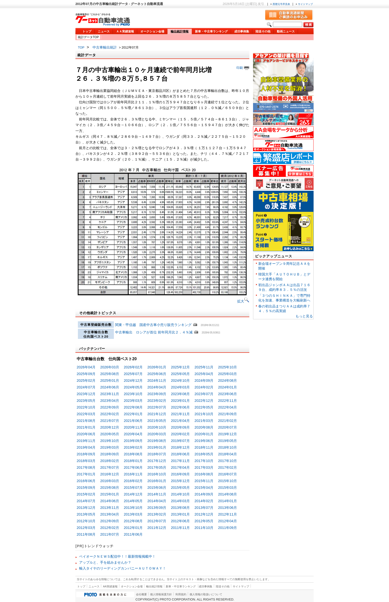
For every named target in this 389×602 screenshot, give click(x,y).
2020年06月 (86, 434)
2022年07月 (156, 407)
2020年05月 (109, 434)
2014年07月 (86, 501)
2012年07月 (156, 521)
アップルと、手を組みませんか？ (105, 562)
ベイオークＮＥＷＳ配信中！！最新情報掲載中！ (117, 556)
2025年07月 (133, 374)
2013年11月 (109, 508)
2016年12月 (109, 474)
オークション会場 (152, 31)
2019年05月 (227, 441)
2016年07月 (227, 474)
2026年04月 (86, 367)
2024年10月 (180, 381)
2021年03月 (203, 421)
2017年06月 (133, 467)
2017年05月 (156, 467)
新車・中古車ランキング (211, 31)
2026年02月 (133, 367)
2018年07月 (156, 454)
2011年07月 (109, 534)
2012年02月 (109, 528)
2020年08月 (203, 427)
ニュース (104, 31)
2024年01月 (227, 387)
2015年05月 (180, 488)
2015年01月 (109, 494)
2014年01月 (227, 501)
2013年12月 (86, 508)
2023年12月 (86, 394)
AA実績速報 (110, 586)
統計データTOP (88, 37)
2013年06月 (227, 508)
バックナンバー (92, 349)
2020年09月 (180, 427)
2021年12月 (156, 414)
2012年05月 (203, 521)
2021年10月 (203, 414)
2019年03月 (109, 447)
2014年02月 (203, 501)
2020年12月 (109, 427)
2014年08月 (227, 494)
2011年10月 (203, 528)
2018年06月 (180, 454)
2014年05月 (133, 501)
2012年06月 (180, 521)
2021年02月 (227, 421)
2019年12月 (227, 434)
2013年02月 (156, 514)
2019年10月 (109, 441)
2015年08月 (109, 488)
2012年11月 (227, 514)
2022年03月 (86, 414)
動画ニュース (286, 31)
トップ (86, 31)
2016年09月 (180, 474)
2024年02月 (203, 387)
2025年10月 (227, 367)
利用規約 (180, 594)
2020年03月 (156, 434)
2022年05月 (203, 407)
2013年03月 (133, 514)
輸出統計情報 (180, 31)
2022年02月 (109, 414)
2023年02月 (156, 401)
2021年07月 (109, 421)
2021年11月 (180, 414)
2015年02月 (86, 494)
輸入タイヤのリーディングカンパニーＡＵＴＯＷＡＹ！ (122, 568)
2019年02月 (133, 447)
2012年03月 (86, 528)
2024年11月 (156, 381)
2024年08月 (227, 381)
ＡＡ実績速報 (125, 31)
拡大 (243, 301)
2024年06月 (109, 387)
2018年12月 (180, 447)
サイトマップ (304, 4)
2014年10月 (180, 494)
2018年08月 (133, 454)
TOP (81, 47)
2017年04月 (180, 467)
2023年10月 (133, 394)
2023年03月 (133, 401)
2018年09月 (86, 454)
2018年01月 (133, 461)
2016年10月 (156, 474)
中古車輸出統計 (105, 47)
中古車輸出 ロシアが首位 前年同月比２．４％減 (154, 332)
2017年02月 (227, 467)
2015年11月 (203, 481)
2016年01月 (156, 481)
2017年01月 (86, 474)
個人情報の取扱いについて (206, 594)
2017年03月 (203, 467)
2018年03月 (86, 461)
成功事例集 (241, 31)
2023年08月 (180, 394)
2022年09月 (109, 407)
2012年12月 (203, 514)
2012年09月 (109, 521)
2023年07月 (203, 394)
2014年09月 (203, 494)
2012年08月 (133, 521)
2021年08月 (86, 421)
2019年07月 (180, 441)
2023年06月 (227, 394)
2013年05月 (86, 514)
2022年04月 (227, 407)
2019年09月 (133, 441)
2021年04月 (180, 421)
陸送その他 (263, 31)
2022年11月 (227, 401)
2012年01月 (133, 528)
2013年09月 (156, 508)
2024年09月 (203, 381)
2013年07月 (203, 508)
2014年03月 (180, 501)
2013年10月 (133, 508)
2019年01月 (156, 447)
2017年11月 (180, 461)
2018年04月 (227, 454)
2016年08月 (203, 474)
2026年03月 (109, 367)
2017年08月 (86, 467)
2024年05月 (133, 387)
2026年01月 (156, 367)
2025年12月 (180, 367)
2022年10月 (86, 407)
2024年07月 (86, 387)
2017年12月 (156, 461)
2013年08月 (180, 508)
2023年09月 (156, 394)
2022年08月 (133, 407)
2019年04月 (86, 447)
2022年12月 (203, 401)
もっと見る (304, 316)
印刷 (242, 68)
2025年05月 (180, 374)
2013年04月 (109, 514)
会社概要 (141, 594)
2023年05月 (86, 401)
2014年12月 (133, 494)
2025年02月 (86, 381)
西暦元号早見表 (280, 4)
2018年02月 (109, 461)
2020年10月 (156, 427)
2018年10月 (227, 447)
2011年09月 (227, 528)
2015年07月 (133, 488)
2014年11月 (156, 494)
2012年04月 (227, 521)
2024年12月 (133, 381)
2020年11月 (133, 427)
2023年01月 (180, 401)
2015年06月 (156, 488)
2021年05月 (156, 421)
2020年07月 (227, 427)
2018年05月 (203, 454)
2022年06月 (180, 407)
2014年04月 (156, 501)
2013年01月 (180, 514)
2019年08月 (156, 441)
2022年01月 (133, 414)
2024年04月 (156, 387)
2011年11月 (180, 528)
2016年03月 (109, 481)
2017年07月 (109, 467)
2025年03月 (227, 374)
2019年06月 (203, 441)
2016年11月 (133, 474)
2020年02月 (180, 434)
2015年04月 (203, 488)
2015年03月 (227, 488)
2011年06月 (133, 534)
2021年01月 (86, 427)
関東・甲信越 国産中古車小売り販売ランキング (153, 325)
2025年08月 (109, 374)
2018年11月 (203, 447)
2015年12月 (180, 481)
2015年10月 (227, 481)
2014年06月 (109, 501)
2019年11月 (86, 441)
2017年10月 (203, 461)
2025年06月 (156, 374)
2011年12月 (156, 528)
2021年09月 (227, 414)
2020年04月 (133, 434)
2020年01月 (203, 434)
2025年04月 (203, 374)
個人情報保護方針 (161, 594)
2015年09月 (86, 488)
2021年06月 (133, 421)
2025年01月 (109, 381)
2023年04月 (109, 401)
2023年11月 (109, 394)
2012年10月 (86, 521)
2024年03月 (180, 387)
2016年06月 (86, 481)
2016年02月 (133, 481)
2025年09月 (86, 374)
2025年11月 (203, 367)
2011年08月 (86, 534)
